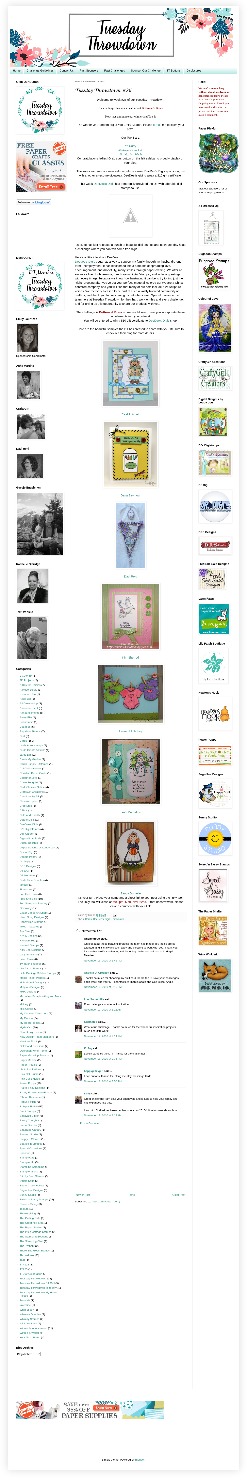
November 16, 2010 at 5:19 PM (103, 986)
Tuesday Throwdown (32, 1278)
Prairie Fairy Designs (32, 1087)
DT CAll (24, 870)
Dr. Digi (24, 861)
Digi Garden (27, 833)
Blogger (140, 1459)
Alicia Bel (25, 698)
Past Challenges (114, 70)
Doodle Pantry (28, 856)
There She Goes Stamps (35, 1250)
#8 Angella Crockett (130, 150)
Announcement (29, 708)
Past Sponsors (89, 70)
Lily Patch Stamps (31, 968)
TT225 (24, 1269)
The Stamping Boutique (34, 1236)
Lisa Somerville (94, 999)
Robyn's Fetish (29, 1106)
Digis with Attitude (30, 838)
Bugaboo (25, 726)
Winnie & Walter (29, 1332)
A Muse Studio (28, 689)
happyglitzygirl (93, 1071)
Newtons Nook (28, 1041)
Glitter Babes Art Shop (33, 912)
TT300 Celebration (31, 1273)
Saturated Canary (30, 1129)
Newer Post (83, 1194)
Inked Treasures (29, 926)
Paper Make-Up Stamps (34, 1055)
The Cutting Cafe (30, 1218)
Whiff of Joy (27, 1309)
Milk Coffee (26, 1008)
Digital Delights (29, 842)
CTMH (24, 810)
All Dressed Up (29, 703)
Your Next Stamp (30, 1337)
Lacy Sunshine (29, 954)
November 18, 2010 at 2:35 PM (103, 1058)
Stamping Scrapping (32, 1166)
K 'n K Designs (28, 935)
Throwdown (117, 919)
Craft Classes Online (32, 787)
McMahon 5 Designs (32, 982)
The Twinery (27, 1245)
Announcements (29, 712)
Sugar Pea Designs (31, 1190)
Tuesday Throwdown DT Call (37, 1283)
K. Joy (88, 1048)
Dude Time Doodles (32, 880)
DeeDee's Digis (101, 919)
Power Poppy (28, 1083)
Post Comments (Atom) (106, 1201)
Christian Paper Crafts (33, 773)
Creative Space (29, 801)
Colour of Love (28, 777)
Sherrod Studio (29, 1134)
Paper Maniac (28, 1060)
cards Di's (26, 754)
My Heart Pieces (30, 1022)
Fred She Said (28, 898)
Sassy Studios (28, 1125)
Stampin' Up (27, 1162)
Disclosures (193, 70)
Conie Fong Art (29, 782)
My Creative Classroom (34, 1013)
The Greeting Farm (31, 1222)
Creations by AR (29, 796)
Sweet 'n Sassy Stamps (34, 1199)
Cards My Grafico (30, 759)
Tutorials (25, 1300)
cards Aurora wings (31, 745)
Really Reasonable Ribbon (36, 1092)
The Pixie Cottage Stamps (35, 1231)
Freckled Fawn (29, 894)
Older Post (178, 1194)
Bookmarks (26, 722)
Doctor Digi (26, 852)
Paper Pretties (28, 1064)
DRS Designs (28, 866)
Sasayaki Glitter (29, 1115)
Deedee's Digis (85, 261)
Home (16, 70)
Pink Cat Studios (30, 1078)
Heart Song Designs (32, 917)
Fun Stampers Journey (33, 903)
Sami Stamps (28, 1111)
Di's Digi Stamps (30, 829)
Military (24, 1004)
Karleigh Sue (27, 940)
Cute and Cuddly (30, 815)
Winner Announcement (33, 1328)
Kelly (87, 1093)
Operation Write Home (33, 1050)
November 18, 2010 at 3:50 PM (103, 1081)
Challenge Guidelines (40, 70)
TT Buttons (173, 70)
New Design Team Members (37, 1036)
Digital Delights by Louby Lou (37, 847)
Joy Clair (25, 931)
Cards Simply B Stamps (34, 764)
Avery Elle (26, 717)
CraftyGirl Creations (32, 791)
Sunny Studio (28, 1194)
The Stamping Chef (31, 1241)
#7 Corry (130, 146)
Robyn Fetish (28, 1101)
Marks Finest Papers (32, 977)
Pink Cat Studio (29, 1074)
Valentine (25, 1305)
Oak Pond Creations (32, 1046)
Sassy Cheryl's (29, 1120)
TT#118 (24, 1264)
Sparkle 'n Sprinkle (31, 1143)
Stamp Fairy (27, 1157)
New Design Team (31, 1032)
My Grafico (26, 1018)
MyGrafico (26, 1027)
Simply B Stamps (30, 1139)
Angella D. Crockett (96, 972)
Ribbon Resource (30, 1097)
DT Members (27, 875)
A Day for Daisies (30, 685)
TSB (22, 1259)
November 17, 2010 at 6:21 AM (102, 1009)
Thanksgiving (28, 1213)
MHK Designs (28, 991)
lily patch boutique (31, 963)
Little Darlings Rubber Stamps (38, 973)
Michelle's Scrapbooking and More (40, 996)
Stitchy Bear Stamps (32, 1176)
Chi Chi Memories (30, 768)
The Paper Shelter (31, 1227)
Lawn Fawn (27, 959)
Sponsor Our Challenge (146, 70)
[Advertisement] (130, 1159)
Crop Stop (26, 805)
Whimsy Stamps (29, 1319)
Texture (24, 1208)
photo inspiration (30, 1069)
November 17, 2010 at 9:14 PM (103, 1036)
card (22, 736)
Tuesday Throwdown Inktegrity (38, 1287)
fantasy (24, 884)
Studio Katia (27, 1180)
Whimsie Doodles (30, 1314)
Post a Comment (90, 1123)
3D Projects (27, 680)
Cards (88, 919)
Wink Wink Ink (28, 1323)
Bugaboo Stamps (30, 731)
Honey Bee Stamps (31, 921)
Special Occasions (31, 1148)
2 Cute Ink (26, 675)
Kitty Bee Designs (30, 949)
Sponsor (25, 1153)
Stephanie (90, 1021)
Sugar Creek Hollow (32, 1185)
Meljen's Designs (30, 987)
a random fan (28, 694)
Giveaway (26, 908)
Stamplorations (29, 1171)
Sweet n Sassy (29, 1204)
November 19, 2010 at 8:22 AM (102, 1115)
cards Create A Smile (32, 750)
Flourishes (26, 889)
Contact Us (66, 70)
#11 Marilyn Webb (130, 154)
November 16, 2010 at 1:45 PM (103, 960)
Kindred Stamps (29, 945)
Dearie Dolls (27, 819)
